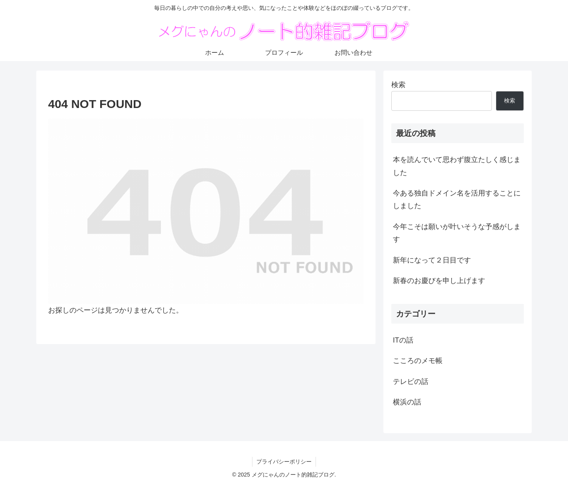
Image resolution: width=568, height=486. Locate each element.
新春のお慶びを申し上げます (439, 281)
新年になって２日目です (432, 260)
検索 (398, 85)
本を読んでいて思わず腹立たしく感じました (457, 166)
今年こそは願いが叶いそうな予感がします (457, 233)
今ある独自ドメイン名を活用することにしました (457, 199)
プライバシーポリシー (284, 461)
